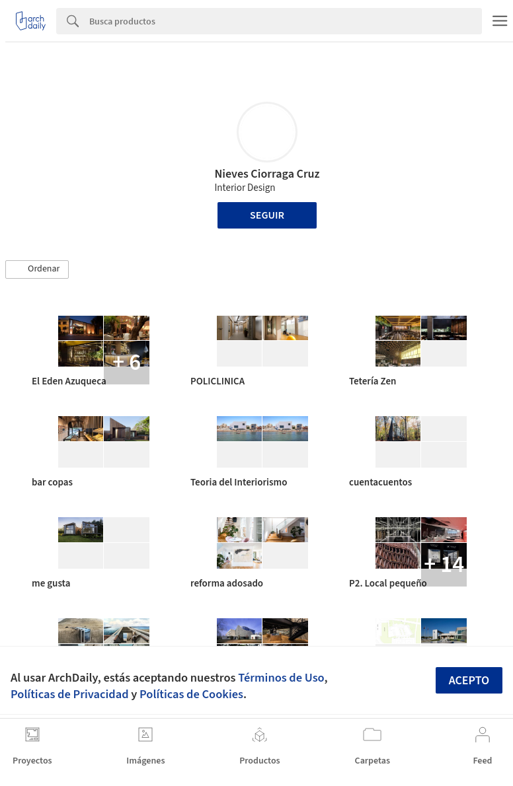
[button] (37, 269)
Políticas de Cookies (191, 694)
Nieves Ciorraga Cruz (266, 174)
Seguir (267, 215)
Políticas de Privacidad (70, 694)
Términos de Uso (281, 677)
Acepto (469, 680)
